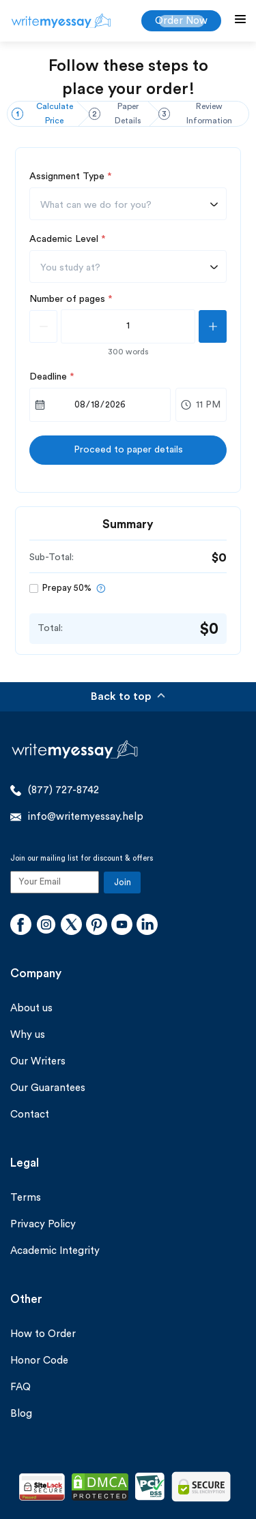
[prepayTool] (101, 588)
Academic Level (67, 239)
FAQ (20, 1387)
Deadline (51, 377)
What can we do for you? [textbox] (96, 205)
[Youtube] (121, 926)
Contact (29, 1114)
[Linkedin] (147, 926)
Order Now (181, 20)
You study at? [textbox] (70, 268)
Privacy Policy (43, 1224)
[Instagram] (46, 926)
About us (31, 1008)
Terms (25, 1198)
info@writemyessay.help (76, 817)
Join (122, 882)
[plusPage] (213, 326)
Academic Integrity (55, 1251)
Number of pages (71, 299)
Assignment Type (70, 176)
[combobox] (128, 203)
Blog (21, 1414)
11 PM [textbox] (208, 405)
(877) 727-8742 (54, 790)
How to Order (43, 1334)
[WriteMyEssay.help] (61, 20)
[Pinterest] (96, 926)
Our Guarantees (47, 1088)
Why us (27, 1035)
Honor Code (39, 1360)
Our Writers (38, 1061)
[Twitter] (71, 926)
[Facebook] (20, 926)
